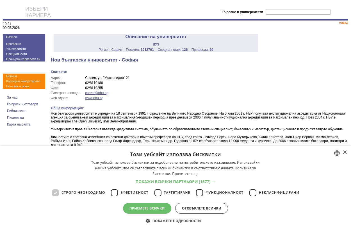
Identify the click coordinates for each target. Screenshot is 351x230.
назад (343, 22)
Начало (11, 36)
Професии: (202, 50)
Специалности (16, 54)
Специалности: (173, 50)
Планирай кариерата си (23, 59)
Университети (16, 49)
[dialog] (175, 188)
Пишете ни (15, 118)
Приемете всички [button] (147, 208)
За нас (12, 97)
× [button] (345, 153)
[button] (176, 181)
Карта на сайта (19, 124)
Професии (13, 43)
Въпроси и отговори (22, 104)
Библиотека (16, 111)
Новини (11, 76)
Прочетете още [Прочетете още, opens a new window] (185, 173)
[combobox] (337, 153)
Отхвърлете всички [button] (201, 208)
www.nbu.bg (94, 98)
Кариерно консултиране (23, 81)
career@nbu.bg (96, 93)
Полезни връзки (17, 86)
